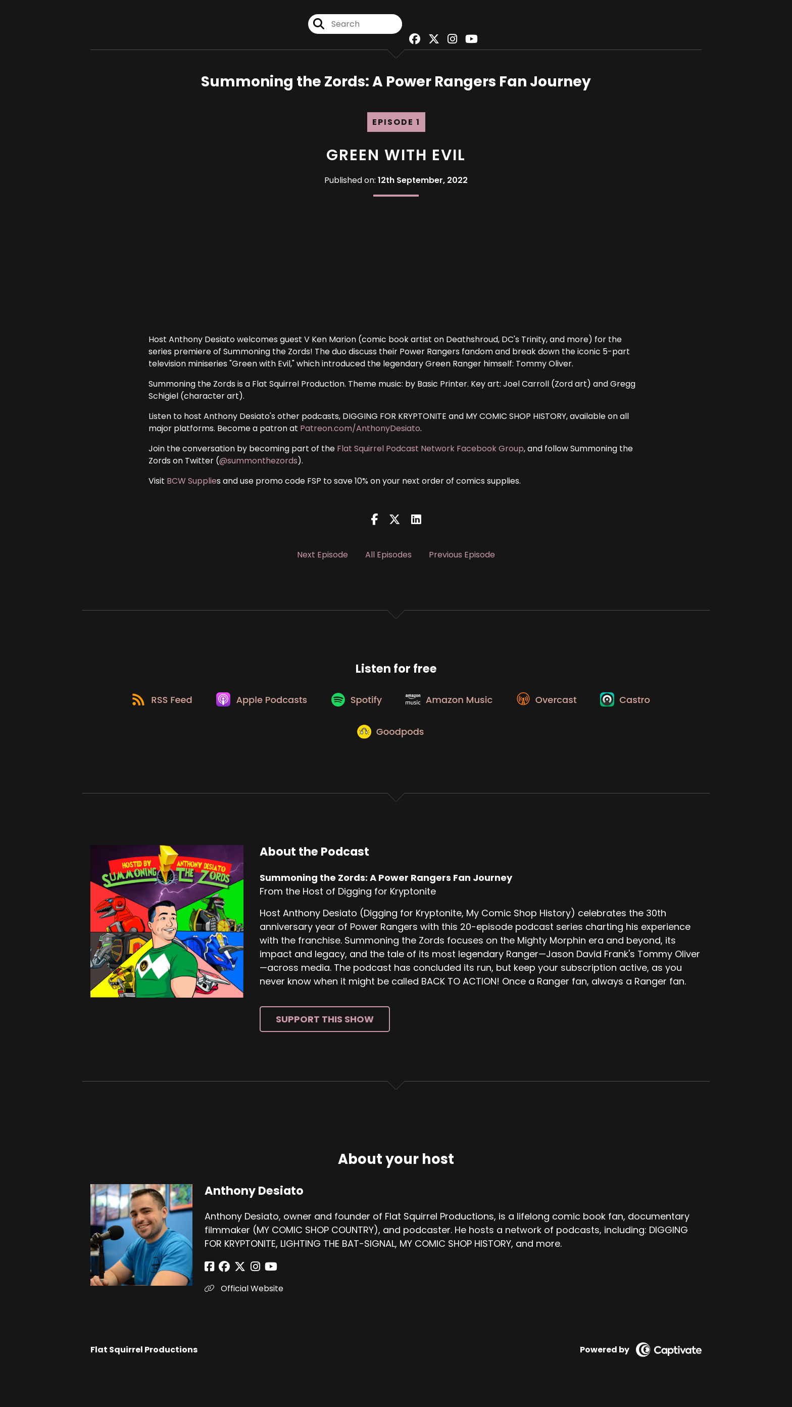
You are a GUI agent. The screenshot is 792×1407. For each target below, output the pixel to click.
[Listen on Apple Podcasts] (257, 705)
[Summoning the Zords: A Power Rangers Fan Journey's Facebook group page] (414, 40)
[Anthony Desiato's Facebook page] (209, 1278)
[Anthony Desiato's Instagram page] (247, 1278)
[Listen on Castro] (634, 705)
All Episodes (388, 556)
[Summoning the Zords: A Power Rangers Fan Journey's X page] (432, 40)
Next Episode (322, 556)
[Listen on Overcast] (551, 705)
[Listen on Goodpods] (391, 741)
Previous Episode (462, 556)
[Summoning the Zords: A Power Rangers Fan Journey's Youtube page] (468, 40)
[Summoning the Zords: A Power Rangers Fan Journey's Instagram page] (449, 40)
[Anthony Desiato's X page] (234, 1278)
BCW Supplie (192, 483)
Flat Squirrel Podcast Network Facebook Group (430, 451)
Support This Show (325, 1029)
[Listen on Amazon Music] (451, 705)
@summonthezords (258, 463)
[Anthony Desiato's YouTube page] (260, 1278)
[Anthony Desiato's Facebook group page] (221, 1278)
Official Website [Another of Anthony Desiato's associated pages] (244, 1299)
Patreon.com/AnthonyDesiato (360, 431)
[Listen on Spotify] (355, 705)
